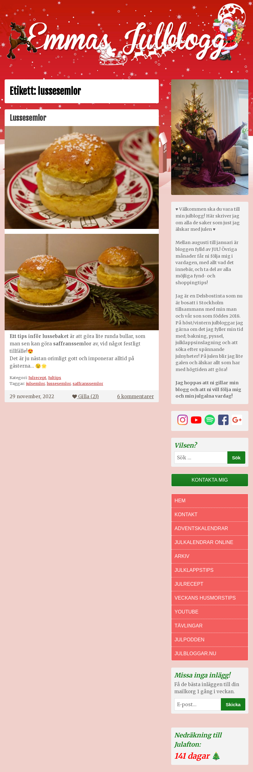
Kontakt (186, 514)
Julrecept (37, 377)
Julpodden (190, 639)
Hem (180, 500)
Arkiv (182, 556)
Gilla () (85, 396)
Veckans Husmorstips (205, 598)
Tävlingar (189, 625)
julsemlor (35, 383)
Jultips (54, 377)
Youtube (186, 611)
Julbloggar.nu (195, 653)
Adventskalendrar (201, 528)
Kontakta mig (210, 480)
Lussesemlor (28, 118)
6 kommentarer (135, 396)
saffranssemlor (88, 383)
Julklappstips (194, 570)
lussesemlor (59, 383)
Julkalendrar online (204, 542)
